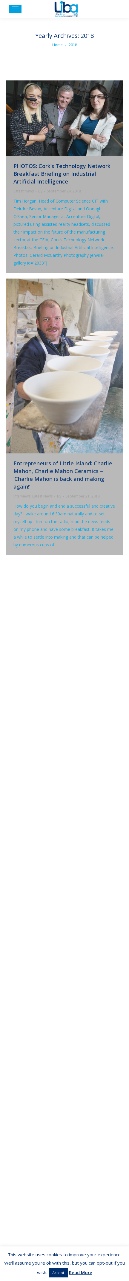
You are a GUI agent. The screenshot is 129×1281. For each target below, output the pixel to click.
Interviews (21, 496)
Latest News (23, 191)
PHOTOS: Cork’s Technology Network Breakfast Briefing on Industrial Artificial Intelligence (61, 173)
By (40, 191)
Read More (80, 1272)
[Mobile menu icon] (15, 9)
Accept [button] (58, 1272)
